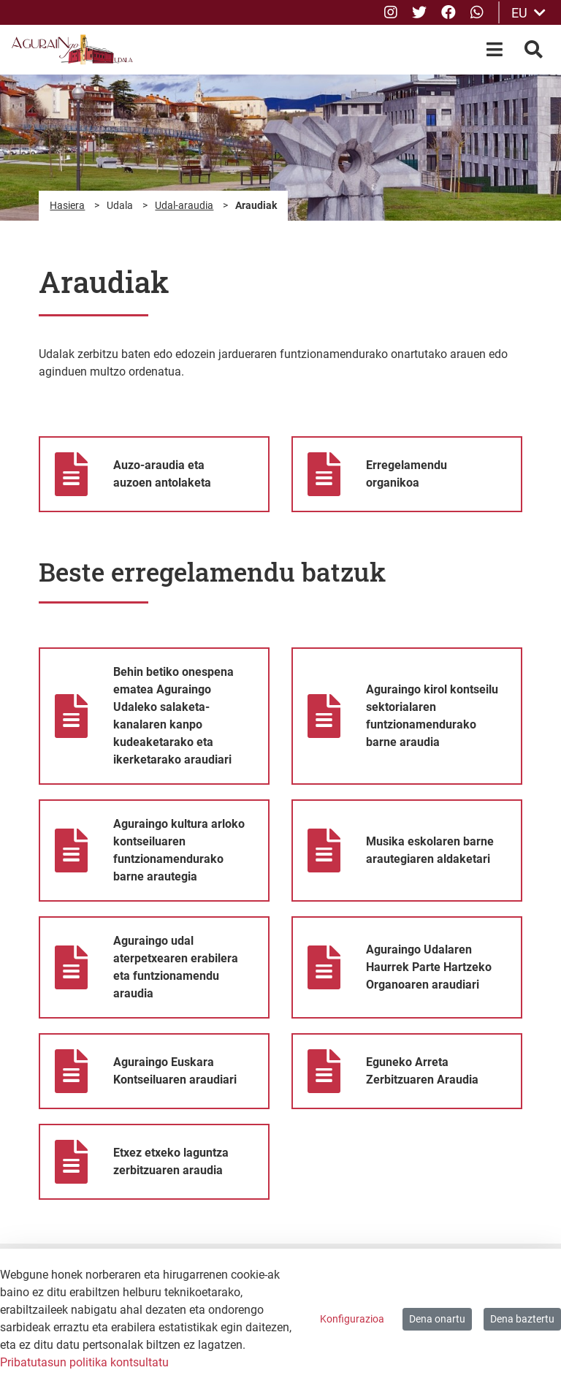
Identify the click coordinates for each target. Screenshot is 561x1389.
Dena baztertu (522, 1319)
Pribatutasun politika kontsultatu (84, 1362)
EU (528, 12)
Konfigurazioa (352, 1319)
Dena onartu (437, 1319)
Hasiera (67, 205)
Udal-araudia (184, 205)
